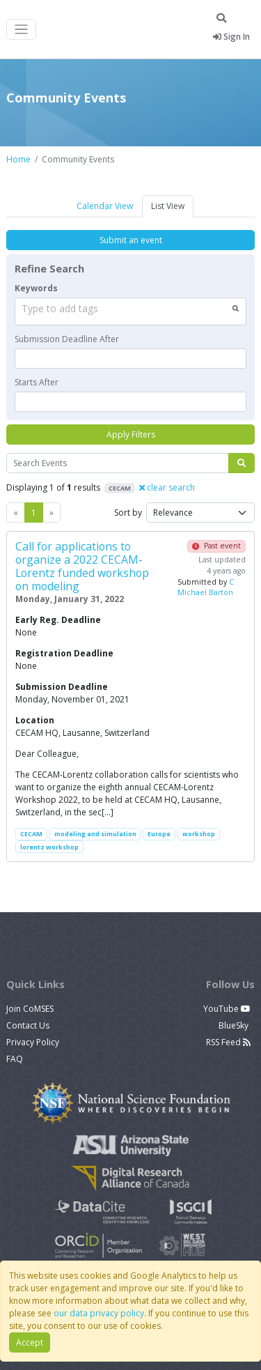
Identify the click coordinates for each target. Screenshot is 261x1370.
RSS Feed (228, 1042)
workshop (198, 833)
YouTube (227, 1009)
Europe (159, 833)
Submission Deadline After (67, 339)
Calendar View (105, 206)
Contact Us (27, 1025)
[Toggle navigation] (21, 29)
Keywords (36, 288)
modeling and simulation (95, 833)
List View (167, 206)
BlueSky (235, 1025)
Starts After (36, 382)
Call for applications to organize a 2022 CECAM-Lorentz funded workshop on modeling (82, 566)
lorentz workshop (49, 847)
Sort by (128, 512)
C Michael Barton (205, 587)
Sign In (231, 37)
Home (18, 159)
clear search (167, 487)
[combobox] (130, 311)
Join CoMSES (30, 1009)
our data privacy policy (99, 1313)
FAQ (14, 1059)
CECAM (31, 833)
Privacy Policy (32, 1042)
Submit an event (131, 240)
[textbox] (130, 358)
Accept (29, 1342)
